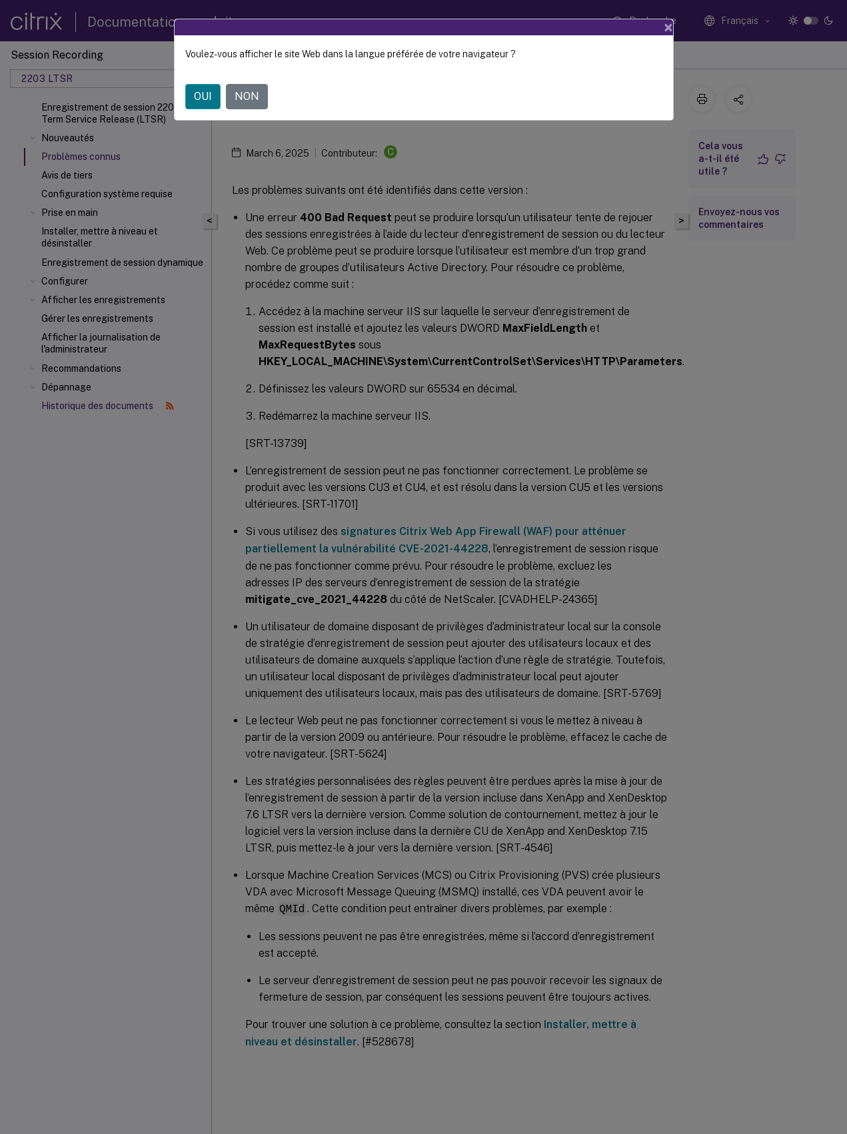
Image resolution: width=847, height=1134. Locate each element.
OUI (203, 96)
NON (247, 96)
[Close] (668, 27)
